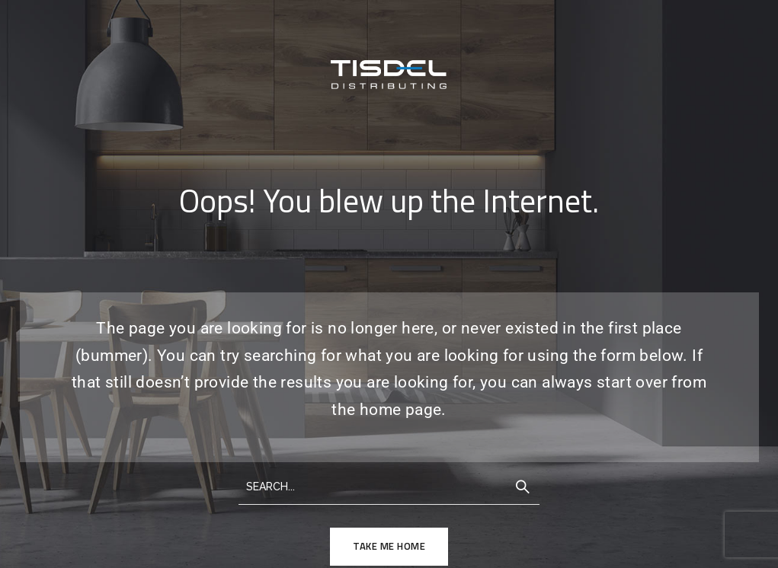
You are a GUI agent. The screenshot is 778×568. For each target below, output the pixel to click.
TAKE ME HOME (389, 546)
